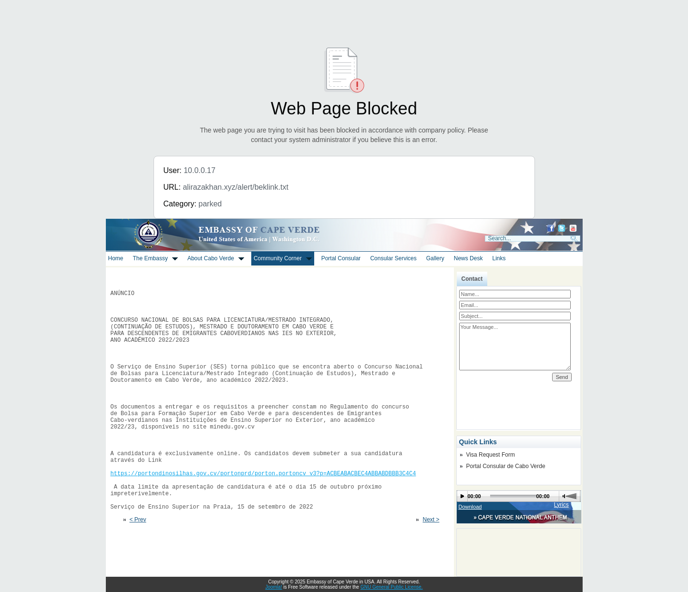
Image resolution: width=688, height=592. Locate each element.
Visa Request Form (490, 454)
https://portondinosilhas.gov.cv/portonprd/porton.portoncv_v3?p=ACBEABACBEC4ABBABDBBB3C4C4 (263, 513)
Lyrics (561, 504)
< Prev (138, 566)
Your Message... (515, 346)
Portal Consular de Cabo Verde (505, 466)
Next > (430, 566)
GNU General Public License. (391, 587)
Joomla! (273, 587)
